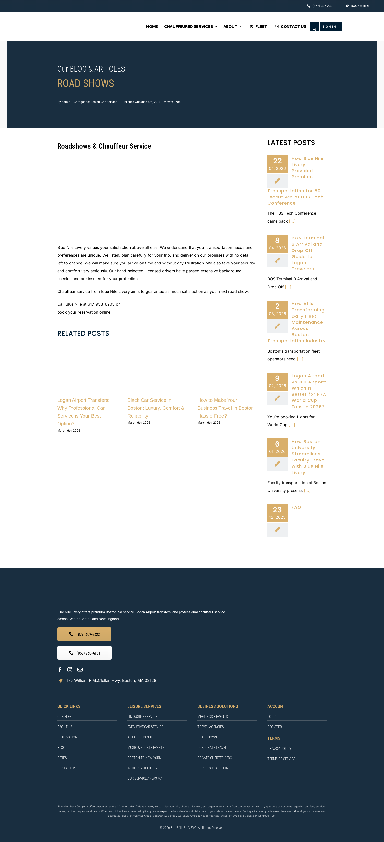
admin (66, 102)
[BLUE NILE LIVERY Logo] (57, 20)
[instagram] (69, 669)
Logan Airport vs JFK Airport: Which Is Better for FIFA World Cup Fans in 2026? (309, 391)
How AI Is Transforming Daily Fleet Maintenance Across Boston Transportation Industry (296, 322)
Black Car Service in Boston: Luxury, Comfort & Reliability (155, 408)
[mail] (80, 669)
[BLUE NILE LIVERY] (118, 588)
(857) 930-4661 (267, 815)
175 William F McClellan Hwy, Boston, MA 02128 (111, 680)
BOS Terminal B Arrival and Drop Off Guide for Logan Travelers (308, 253)
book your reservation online (83, 312)
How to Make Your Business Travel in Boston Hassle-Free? (225, 408)
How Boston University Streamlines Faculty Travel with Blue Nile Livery (309, 456)
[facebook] (59, 669)
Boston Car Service (103, 102)
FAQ (296, 507)
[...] (292, 221)
